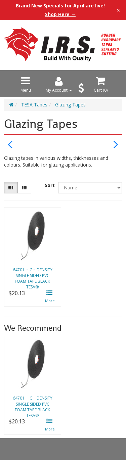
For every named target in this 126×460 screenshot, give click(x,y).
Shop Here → (60, 14)
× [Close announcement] (118, 10)
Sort (50, 185)
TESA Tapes (34, 104)
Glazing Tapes (70, 104)
